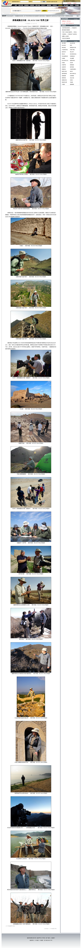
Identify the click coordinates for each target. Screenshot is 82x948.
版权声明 (39, 938)
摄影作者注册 (54, 1)
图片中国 (21, 5)
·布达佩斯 (72, 58)
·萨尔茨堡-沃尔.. (65, 60)
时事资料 (32, 5)
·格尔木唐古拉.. (73, 73)
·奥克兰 (71, 71)
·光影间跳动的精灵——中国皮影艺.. (69, 27)
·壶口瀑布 (64, 43)
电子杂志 (66, 5)
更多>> (78, 16)
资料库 (71, 5)
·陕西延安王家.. (73, 47)
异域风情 (26, 5)
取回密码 (49, 1)
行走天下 (43, 5)
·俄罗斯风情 (64, 73)
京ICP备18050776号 (48, 940)
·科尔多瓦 (64, 45)
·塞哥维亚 (72, 67)
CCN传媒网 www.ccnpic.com (31, 23)
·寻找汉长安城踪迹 (66, 38)
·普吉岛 (63, 54)
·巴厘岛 (63, 62)
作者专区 (55, 5)
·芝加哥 (71, 62)
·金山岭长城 (72, 43)
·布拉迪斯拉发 (65, 56)
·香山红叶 (72, 51)
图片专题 (38, 5)
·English (74, 3)
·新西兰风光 (64, 71)
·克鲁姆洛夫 (72, 56)
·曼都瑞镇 (72, 84)
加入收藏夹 (72, 1)
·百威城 (63, 58)
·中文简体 (69, 3)
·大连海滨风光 (65, 49)
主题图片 (53, 938)
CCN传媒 (37, 940)
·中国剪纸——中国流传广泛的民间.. (69, 34)
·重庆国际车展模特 (66, 30)
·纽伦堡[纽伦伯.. (73, 54)
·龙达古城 (72, 77)
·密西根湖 (72, 64)
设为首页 (68, 1)
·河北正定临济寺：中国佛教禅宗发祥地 (15, 16)
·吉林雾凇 (72, 75)
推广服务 (48, 938)
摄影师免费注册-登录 (31, 938)
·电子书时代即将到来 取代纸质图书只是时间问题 (34, 16)
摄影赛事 (49, 5)
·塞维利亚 (64, 77)
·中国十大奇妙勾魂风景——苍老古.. (69, 32)
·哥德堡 (71, 82)
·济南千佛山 (72, 49)
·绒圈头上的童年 (65, 36)
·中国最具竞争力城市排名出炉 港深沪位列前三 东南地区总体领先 (59, 16)
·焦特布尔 (64, 51)
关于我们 (43, 938)
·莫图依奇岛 (64, 80)
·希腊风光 (64, 69)
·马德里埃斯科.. (73, 69)
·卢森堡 (63, 84)
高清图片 (77, 5)
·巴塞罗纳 (64, 64)
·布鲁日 (71, 80)
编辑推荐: (4, 15)
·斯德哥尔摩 (64, 82)
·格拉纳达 (64, 47)
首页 (16, 5)
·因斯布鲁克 (72, 60)
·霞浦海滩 (64, 75)
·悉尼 (71, 45)
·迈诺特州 (64, 67)
